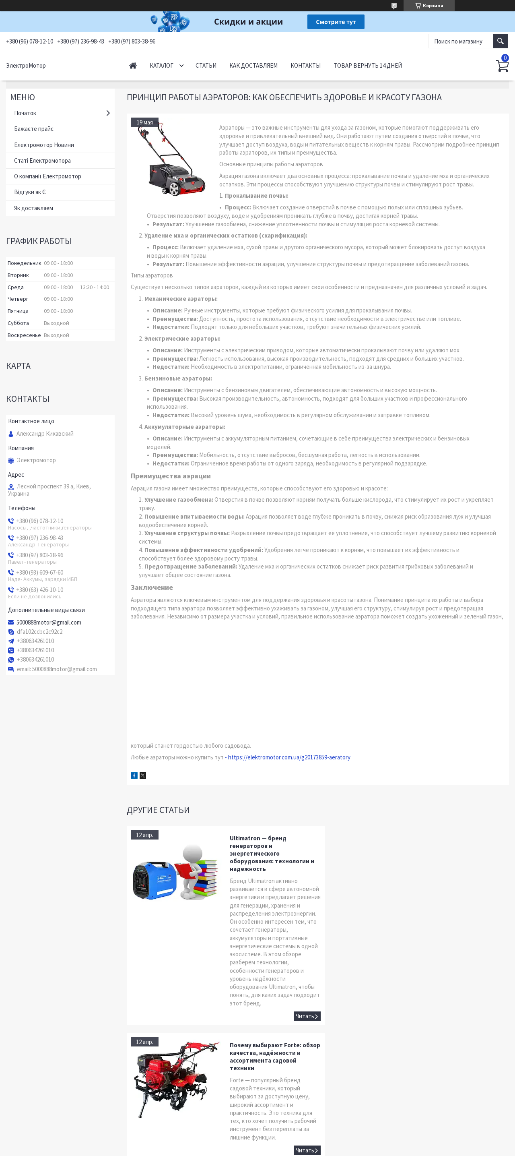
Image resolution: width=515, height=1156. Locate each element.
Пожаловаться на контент (238, 1148)
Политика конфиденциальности (302, 1148)
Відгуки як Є (30, 192)
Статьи (206, 65)
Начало (133, 65)
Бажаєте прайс (34, 128)
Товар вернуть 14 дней (368, 65)
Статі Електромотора (42, 160)
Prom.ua (290, 1141)
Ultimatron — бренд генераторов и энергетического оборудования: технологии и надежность (267, 853)
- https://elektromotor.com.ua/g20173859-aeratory (287, 757)
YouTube (23, 1105)
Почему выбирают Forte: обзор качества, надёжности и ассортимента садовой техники (461, 849)
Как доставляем (253, 65)
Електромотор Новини (44, 145)
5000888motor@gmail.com (48, 622)
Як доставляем (33, 208)
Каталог (161, 65)
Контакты (305, 65)
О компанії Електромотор (47, 176)
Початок (25, 113)
